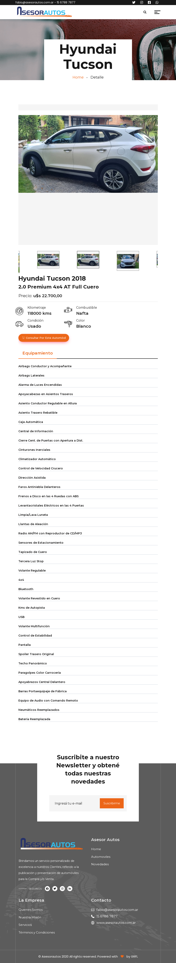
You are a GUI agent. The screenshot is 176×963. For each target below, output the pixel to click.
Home (78, 77)
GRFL (134, 956)
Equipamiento (37, 353)
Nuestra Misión (30, 917)
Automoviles (100, 857)
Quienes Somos (31, 910)
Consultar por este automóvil (44, 337)
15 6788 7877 (107, 916)
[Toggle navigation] (76, 13)
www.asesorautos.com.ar (116, 923)
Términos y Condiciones (37, 932)
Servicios (25, 925)
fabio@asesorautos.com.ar (34, 2)
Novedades (100, 864)
